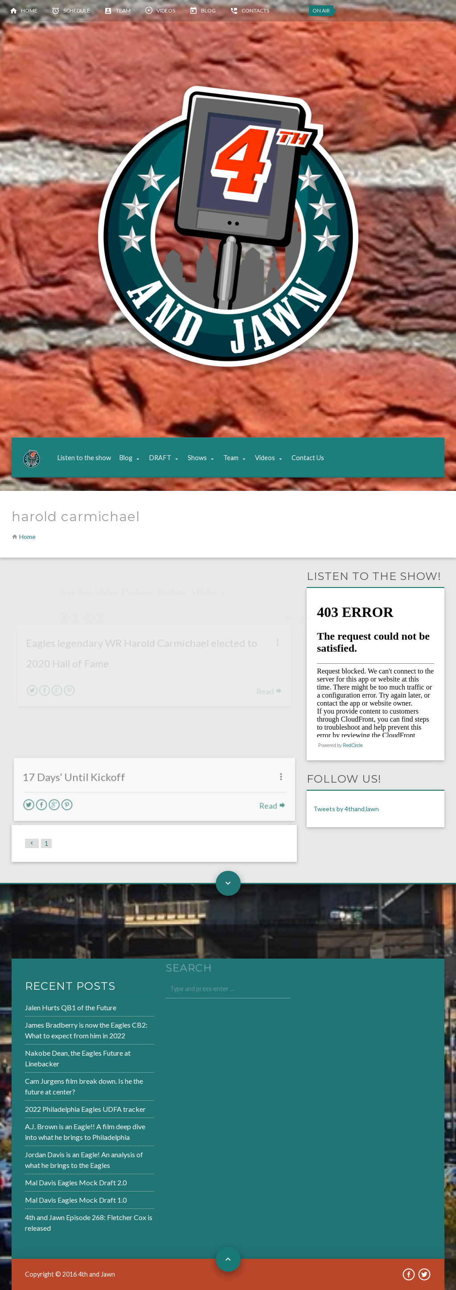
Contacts (255, 10)
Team (123, 10)
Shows (197, 457)
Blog (208, 10)
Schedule (76, 10)
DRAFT (160, 457)
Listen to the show (84, 457)
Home (29, 10)
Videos (165, 10)
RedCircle (353, 745)
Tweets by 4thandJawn (346, 808)
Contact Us (308, 457)
